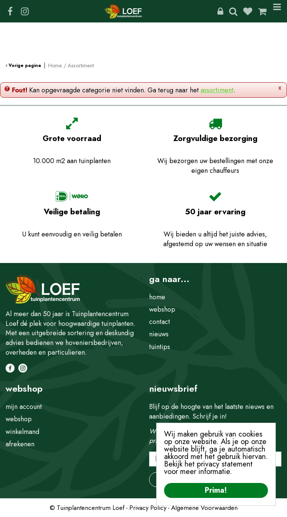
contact (159, 322)
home (157, 297)
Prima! (216, 490)
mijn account (24, 407)
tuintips (159, 347)
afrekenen (20, 444)
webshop (162, 309)
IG (24, 11)
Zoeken (233, 11)
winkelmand (22, 432)
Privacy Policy (147, 507)
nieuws (159, 334)
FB (10, 11)
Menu (277, 11)
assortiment (217, 90)
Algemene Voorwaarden (204, 507)
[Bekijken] (262, 11)
